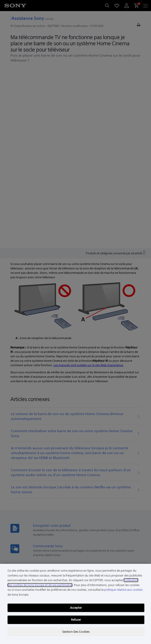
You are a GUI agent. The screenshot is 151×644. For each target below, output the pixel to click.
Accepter (76, 608)
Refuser (76, 620)
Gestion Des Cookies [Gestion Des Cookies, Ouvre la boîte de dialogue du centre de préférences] (76, 632)
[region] (75, 604)
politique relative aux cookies (123, 590)
